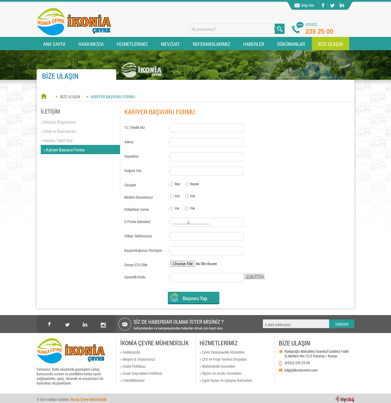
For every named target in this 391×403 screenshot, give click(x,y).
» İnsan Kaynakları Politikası (141, 373)
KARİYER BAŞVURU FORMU (113, 96)
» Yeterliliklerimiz (132, 380)
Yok (192, 208)
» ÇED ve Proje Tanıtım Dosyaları (223, 359)
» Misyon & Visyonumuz (137, 359)
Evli (177, 195)
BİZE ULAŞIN (330, 44)
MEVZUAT (170, 44)
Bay (177, 183)
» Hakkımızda (130, 352)
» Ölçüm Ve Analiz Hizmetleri (220, 373)
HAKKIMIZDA (91, 44)
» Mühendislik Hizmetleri (217, 366)
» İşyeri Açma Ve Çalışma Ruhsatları (226, 380)
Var (177, 208)
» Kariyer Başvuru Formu (64, 150)
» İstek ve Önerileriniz (59, 131)
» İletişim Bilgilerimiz (59, 122)
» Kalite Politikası (133, 366)
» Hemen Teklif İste (56, 140)
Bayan (194, 183)
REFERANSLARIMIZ (211, 44)
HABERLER (253, 44)
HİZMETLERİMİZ (132, 44)
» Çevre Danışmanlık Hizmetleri (222, 352)
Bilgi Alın (307, 5)
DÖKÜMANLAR (291, 44)
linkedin (341, 5)
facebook (323, 5)
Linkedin (85, 324)
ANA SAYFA (54, 44)
